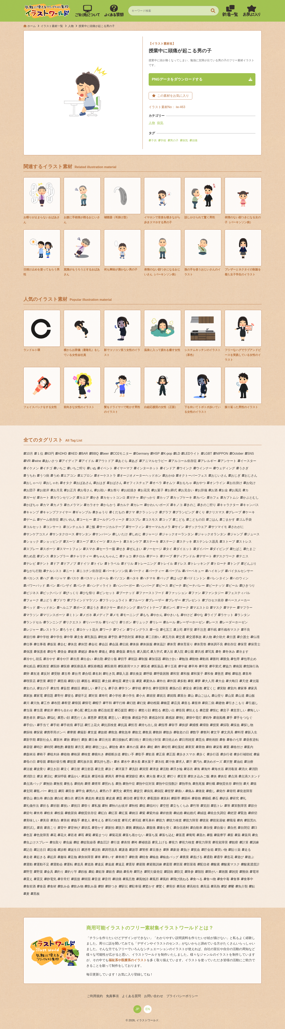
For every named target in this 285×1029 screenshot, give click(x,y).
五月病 (170, 637)
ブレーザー (156, 600)
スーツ (70, 541)
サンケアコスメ (37, 534)
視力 (174, 842)
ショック (32, 541)
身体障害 (87, 857)
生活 (54, 791)
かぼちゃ (32, 505)
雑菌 (224, 871)
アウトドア (106, 461)
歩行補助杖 (244, 754)
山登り (219, 695)
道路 (90, 864)
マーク (184, 607)
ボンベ (170, 607)
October (238, 453)
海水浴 (219, 769)
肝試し (31, 827)
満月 (111, 776)
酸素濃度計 (252, 864)
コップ (166, 519)
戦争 (209, 717)
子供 (154, 140)
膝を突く (166, 827)
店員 (177, 703)
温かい (75, 776)
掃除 (205, 725)
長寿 (129, 871)
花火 (63, 835)
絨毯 (203, 813)
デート (154, 556)
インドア (169, 468)
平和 (109, 703)
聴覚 (205, 820)
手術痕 (68, 725)
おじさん (251, 475)
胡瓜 (87, 827)
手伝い (31, 725)
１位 (40, 453)
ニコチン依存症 (90, 571)
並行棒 (31, 637)
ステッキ (185, 541)
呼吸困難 (162, 673)
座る (187, 703)
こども (180, 519)
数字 (196, 732)
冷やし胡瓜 (34, 659)
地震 (118, 681)
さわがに (237, 527)
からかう (109, 505)
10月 (29, 453)
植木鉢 (55, 754)
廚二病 (209, 703)
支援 (94, 732)
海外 (207, 769)
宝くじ (211, 688)
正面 (172, 754)
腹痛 (152, 827)
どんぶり (250, 563)
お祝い (101, 490)
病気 (160, 123)
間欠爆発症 (155, 871)
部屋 (179, 864)
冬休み (230, 651)
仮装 (53, 644)
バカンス (32, 578)
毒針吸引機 (58, 761)
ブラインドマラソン (84, 600)
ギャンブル (83, 512)
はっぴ (178, 578)
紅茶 (114, 813)
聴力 (162, 820)
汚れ (199, 761)
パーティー (156, 571)
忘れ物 (92, 710)
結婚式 (191, 813)
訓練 (255, 842)
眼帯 (177, 798)
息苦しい (239, 710)
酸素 (217, 864)
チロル (140, 556)
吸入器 (124, 673)
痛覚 (201, 791)
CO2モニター (122, 453)
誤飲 (97, 849)
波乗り (41, 769)
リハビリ (112, 622)
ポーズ (81, 607)
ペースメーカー (239, 600)
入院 (180, 651)
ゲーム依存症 (49, 519)
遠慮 (111, 864)
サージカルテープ (112, 527)
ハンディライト (101, 585)
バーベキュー (194, 571)
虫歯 (69, 842)
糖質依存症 (89, 813)
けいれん (69, 519)
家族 (29, 695)
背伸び (75, 827)
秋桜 (135, 805)
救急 (114, 732)
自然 (233, 827)
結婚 (179, 813)
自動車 (197, 827)
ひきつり (248, 585)
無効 (49, 783)
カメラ (58, 505)
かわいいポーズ (158, 505)
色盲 (29, 835)
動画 (205, 659)
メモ (116, 615)
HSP (156, 453)
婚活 (77, 688)
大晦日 (233, 681)
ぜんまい (135, 549)
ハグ (46, 578)
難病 (245, 871)
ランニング (54, 622)
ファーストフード (151, 593)
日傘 (94, 739)
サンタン (85, 534)
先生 (132, 651)
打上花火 (93, 725)
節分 (254, 805)
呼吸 (149, 673)
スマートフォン (71, 549)
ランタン (243, 615)
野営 (29, 871)
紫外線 (154, 813)
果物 (201, 747)
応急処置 (107, 710)
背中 (63, 827)
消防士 (31, 776)
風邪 (155, 879)
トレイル (166, 563)
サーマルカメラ (159, 527)
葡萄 (192, 835)
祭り (87, 805)
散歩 (169, 732)
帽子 (98, 703)
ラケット (227, 615)
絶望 (233, 813)
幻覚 (143, 703)
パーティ (138, 571)
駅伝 (124, 886)
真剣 (167, 798)
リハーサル (94, 622)
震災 (40, 879)
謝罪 (135, 849)
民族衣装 (86, 761)
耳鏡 (138, 820)
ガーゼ (31, 497)
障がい (213, 871)
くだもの (118, 512)
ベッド (31, 607)
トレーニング (146, 563)
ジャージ (151, 534)
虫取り (57, 842)
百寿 (81, 798)
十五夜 (172, 666)
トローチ (220, 563)
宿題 (50, 695)
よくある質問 (131, 996)
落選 (182, 835)
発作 (222, 791)
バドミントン (196, 578)
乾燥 (104, 637)
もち (146, 615)
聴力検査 (175, 820)
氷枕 (161, 761)
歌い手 (129, 754)
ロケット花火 (88, 629)
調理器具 (111, 849)
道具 (80, 864)
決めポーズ (214, 761)
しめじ (136, 534)
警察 (145, 849)
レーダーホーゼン (235, 622)
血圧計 (105, 842)
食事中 (248, 879)
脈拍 (111, 827)
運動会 (58, 864)
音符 (108, 879)
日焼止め (171, 739)
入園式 (144, 651)
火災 (163, 776)
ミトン (74, 615)
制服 (144, 659)
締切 (254, 813)
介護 (232, 637)
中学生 (58, 637)
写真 (211, 651)
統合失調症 (218, 813)
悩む (53, 717)
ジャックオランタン (212, 534)
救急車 (126, 732)
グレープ (235, 512)
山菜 (231, 695)
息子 (226, 710)
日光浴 (106, 739)
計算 (245, 842)
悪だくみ (80, 717)
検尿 (77, 754)
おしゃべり (34, 483)
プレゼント (193, 600)
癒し (212, 791)
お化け (251, 483)
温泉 (87, 776)
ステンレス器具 (207, 541)
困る (87, 681)
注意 (101, 769)
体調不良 (216, 644)
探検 (29, 732)
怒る (158, 710)
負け (186, 849)
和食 (210, 673)
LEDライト (192, 453)
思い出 (170, 710)
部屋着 (191, 864)
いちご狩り (78, 468)
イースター (248, 461)
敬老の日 (182, 732)
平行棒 (120, 703)
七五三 (167, 629)
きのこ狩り (208, 505)
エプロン (86, 475)
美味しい (32, 820)
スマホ (90, 549)
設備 (53, 849)
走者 (29, 857)
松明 (167, 747)
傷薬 (122, 651)
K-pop (168, 453)
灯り (173, 776)
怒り (134, 710)
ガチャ (134, 497)
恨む (216, 710)
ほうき (94, 607)
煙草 (97, 783)
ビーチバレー (195, 585)
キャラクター (229, 505)
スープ (84, 541)
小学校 (116, 695)
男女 (119, 791)
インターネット (148, 468)
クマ (132, 512)
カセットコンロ (114, 497)
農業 (186, 857)
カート (44, 497)
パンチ (81, 585)
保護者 (41, 651)
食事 (236, 879)
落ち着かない (134, 835)
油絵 (240, 761)
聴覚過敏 (219, 820)
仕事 (29, 644)
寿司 (105, 695)
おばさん (116, 483)
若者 (74, 835)
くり (201, 512)
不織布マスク (230, 629)
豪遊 (176, 849)
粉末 (50, 813)
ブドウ (61, 600)
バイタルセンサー (240, 571)
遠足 (121, 864)
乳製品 (92, 637)
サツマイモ (219, 527)
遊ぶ (251, 857)
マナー (231, 607)
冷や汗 (64, 659)
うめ (56, 475)
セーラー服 (107, 549)
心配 (80, 710)
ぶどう (47, 600)
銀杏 (112, 871)
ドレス (182, 563)
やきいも (173, 615)
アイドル (88, 461)
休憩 (84, 644)
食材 (53, 886)
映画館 (213, 739)
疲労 (140, 791)
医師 (56, 666)
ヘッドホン (48, 607)
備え (105, 651)
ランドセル (34, 622)
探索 (40, 732)
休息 (74, 644)
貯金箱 (209, 849)
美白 (56, 820)
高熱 (217, 886)
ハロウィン (240, 578)
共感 (201, 651)
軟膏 (135, 857)
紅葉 (124, 813)
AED (74, 453)
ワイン (120, 629)
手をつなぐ (244, 717)
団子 (53, 681)
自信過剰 (182, 827)
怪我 (182, 710)
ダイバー (202, 549)
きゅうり (101, 512)
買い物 (222, 849)
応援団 (122, 710)
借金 (63, 651)
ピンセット (107, 593)
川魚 (36, 703)
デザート (205, 556)
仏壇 (256, 637)
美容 (46, 820)
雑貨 (235, 871)
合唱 (88, 673)
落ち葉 (153, 835)
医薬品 (159, 666)
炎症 (224, 776)
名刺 (98, 673)
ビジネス (32, 593)
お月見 (58, 490)
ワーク (107, 629)
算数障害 (240, 805)
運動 (29, 864)
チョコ (127, 556)
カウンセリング (64, 497)
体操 (136, 644)
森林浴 (31, 754)
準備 (121, 776)
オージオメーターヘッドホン (140, 475)
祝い (67, 805)
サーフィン (136, 527)
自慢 (209, 827)
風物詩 (143, 879)
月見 (81, 747)
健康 (74, 651)
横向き (99, 754)
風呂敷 (130, 879)
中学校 (44, 637)
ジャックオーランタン (178, 534)
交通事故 (195, 637)
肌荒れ (251, 820)
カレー (138, 505)
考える (99, 820)
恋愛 (205, 710)
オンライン (217, 483)
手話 (80, 725)
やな (200, 615)
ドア (56, 563)
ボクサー (109, 607)
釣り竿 (72, 871)
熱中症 (130, 783)
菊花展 (116, 835)
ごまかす (228, 519)
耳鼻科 (150, 820)
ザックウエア (197, 527)
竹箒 (196, 805)
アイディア (70, 461)
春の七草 (235, 739)
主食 (80, 637)
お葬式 (172, 490)
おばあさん (84, 483)
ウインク (185, 468)
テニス (243, 556)
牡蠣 (212, 783)
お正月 (71, 490)
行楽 (117, 842)
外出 (163, 681)
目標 (129, 798)
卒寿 (194, 666)
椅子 (43, 754)
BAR (84, 453)
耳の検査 (114, 820)
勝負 (226, 659)
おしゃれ (52, 483)
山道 (241, 695)
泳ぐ (111, 769)
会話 (105, 644)
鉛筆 (101, 871)
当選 (40, 710)
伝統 (125, 644)
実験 (223, 688)
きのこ (191, 505)
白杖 (60, 798)
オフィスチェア (137, 483)
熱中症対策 (147, 783)
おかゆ (170, 475)
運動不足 (43, 864)
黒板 (36, 893)
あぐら (123, 461)
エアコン (70, 475)
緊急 (244, 813)
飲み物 (78, 886)
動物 (195, 659)
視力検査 (188, 842)
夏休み (151, 681)
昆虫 (201, 739)
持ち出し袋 (149, 725)
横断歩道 (114, 754)
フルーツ (138, 600)
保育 (244, 644)
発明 (232, 791)
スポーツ (49, 549)
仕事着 (41, 644)
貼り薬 (236, 849)
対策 (94, 695)
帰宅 (88, 703)
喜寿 (248, 673)
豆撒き (157, 849)
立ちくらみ (181, 805)
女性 (56, 688)
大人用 (209, 681)
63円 (50, 453)
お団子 (31, 490)
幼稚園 (155, 703)
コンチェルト (75, 527)
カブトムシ (231, 497)
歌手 (141, 754)
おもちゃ (185, 483)
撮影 (83, 732)
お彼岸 (44, 490)
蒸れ (202, 835)
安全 (189, 688)
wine (38, 461)
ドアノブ (70, 563)
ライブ (212, 615)
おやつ (201, 483)
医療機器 (97, 666)
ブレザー (174, 600)
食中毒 (224, 879)
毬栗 (73, 761)
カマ (46, 505)
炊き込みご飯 (200, 776)
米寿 (40, 813)
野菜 (40, 871)
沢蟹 (229, 761)
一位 (155, 629)
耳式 (128, 820)
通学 (220, 857)
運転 (70, 864)
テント (44, 563)
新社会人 (46, 739)
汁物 (171, 761)
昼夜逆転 (252, 739)
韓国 (87, 879)
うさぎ (243, 468)
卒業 (205, 666)
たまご (251, 549)
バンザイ (66, 585)
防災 (180, 871)
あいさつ (51, 461)
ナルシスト (54, 571)
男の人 (93, 791)
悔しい (255, 710)
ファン (196, 593)
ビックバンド (52, 593)
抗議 (124, 725)
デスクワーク (225, 556)
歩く (202, 754)
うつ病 (44, 475)
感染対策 (158, 717)
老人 (87, 820)
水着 (137, 761)
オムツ (170, 483)
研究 (236, 798)
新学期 (31, 739)
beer (106, 453)
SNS (250, 453)
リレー (157, 622)
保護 (29, 651)
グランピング (184, 512)
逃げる (197, 857)
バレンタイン (219, 578)
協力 (228, 666)
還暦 (169, 864)
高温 (206, 886)
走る (248, 849)
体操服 (147, 644)
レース (213, 622)
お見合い (187, 490)
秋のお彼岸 (120, 805)
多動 (183, 681)
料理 (240, 732)
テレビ (31, 563)
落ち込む (168, 835)
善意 (221, 673)
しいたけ (121, 534)
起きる (41, 857)
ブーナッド (127, 593)
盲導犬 (141, 798)
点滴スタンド (250, 776)
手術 (56, 725)
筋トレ (218, 805)
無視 (59, 783)
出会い (88, 659)
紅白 (104, 813)
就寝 (152, 695)
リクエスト (74, 622)
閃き (140, 871)
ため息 (31, 556)
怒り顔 (146, 710)
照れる (109, 783)
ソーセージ (154, 549)
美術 (67, 820)
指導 (164, 725)
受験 (57, 673)
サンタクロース (63, 534)
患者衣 (31, 717)
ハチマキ (149, 578)
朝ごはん (101, 747)
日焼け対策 (153, 739)
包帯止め (250, 659)
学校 (163, 140)
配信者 (205, 864)
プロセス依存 (214, 600)
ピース (163, 585)
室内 (233, 688)
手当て (44, 725)
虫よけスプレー (37, 842)
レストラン (51, 629)
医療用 (112, 666)
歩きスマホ (187, 754)
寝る (70, 695)
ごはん (213, 519)
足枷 (74, 857)
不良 (247, 629)
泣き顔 (55, 769)
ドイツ (85, 563)
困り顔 (75, 681)
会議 (115, 644)
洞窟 (145, 769)
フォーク (32, 600)
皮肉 (91, 798)
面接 (77, 879)
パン (52, 585)
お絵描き (130, 490)
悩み (43, 717)
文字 (217, 732)
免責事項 (112, 996)
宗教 (199, 688)
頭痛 (194, 140)
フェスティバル (239, 593)
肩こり (51, 827)
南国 (239, 666)
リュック (142, 622)
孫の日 (177, 688)
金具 (50, 871)
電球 (255, 871)
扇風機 (220, 717)
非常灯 (65, 879)
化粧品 (31, 666)
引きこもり (237, 703)
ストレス (245, 541)
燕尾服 (200, 783)
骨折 (172, 886)
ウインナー (204, 468)
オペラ (157, 483)
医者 (147, 666)
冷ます (243, 651)
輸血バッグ (171, 857)
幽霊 (167, 703)
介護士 (244, 637)
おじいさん (219, 475)
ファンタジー (214, 593)
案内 (250, 747)
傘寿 (94, 651)
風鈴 (166, 879)
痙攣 (171, 791)
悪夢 (94, 717)
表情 (127, 842)
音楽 (97, 879)
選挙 (132, 864)
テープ (167, 556)
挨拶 (185, 725)
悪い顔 (65, 717)
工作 (47, 703)
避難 (142, 864)
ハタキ (134, 578)
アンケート (228, 461)
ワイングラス (138, 629)
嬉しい (89, 688)
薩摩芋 (221, 835)
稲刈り (154, 805)
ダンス (44, 556)
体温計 (161, 644)
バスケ (74, 578)
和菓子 (198, 673)
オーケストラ (106, 475)
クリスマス (217, 512)
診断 (63, 849)
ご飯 (92, 527)
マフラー (246, 607)
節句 (29, 813)
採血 (236, 725)
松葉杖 (179, 747)
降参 (190, 871)
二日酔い (154, 637)
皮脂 (101, 798)
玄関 (29, 791)
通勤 (209, 857)
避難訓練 (155, 864)
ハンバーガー (125, 585)
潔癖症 (133, 776)
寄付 (60, 695)
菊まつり (101, 835)
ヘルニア (66, 607)
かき (96, 497)
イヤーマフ (125, 468)
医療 (67, 666)
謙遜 (124, 849)
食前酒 (31, 886)
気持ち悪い (105, 761)
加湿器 (156, 659)
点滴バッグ (34, 783)
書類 (70, 747)
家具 (254, 688)
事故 (141, 637)
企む (63, 644)
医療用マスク (130, 666)
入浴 (170, 651)
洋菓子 (123, 769)
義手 (77, 820)
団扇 (63, 681)
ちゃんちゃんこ (107, 556)
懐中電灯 (195, 717)
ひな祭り (89, 593)
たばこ (237, 549)
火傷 (152, 776)
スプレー (32, 549)
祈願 (56, 805)
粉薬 (60, 813)
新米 (59, 739)
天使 (245, 681)
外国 (173, 681)
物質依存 (225, 783)
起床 (53, 857)
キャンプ (32, 512)
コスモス (151, 519)
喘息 (238, 673)
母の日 (31, 761)
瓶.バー (42, 791)
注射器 (89, 769)
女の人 (31, 688)
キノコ (178, 505)
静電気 (51, 879)
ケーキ (250, 512)
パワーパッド (35, 585)
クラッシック (148, 512)
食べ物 (211, 879)
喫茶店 (31, 681)
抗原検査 (110, 725)
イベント (106, 468)
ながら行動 (34, 571)
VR (28, 461)
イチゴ (47, 468)
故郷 (104, 732)
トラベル (113, 563)
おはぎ (101, 483)
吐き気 (110, 673)
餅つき (112, 886)
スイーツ (99, 541)
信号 (53, 651)
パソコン (119, 578)
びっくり (72, 593)
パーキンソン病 (117, 571)
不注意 (201, 629)
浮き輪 (178, 769)
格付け (238, 747)
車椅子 (123, 857)
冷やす (51, 659)
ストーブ (228, 541)
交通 (182, 637)
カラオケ (93, 505)
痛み (191, 791)
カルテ (124, 505)
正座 (162, 754)
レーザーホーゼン (192, 622)
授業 (216, 725)
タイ (169, 549)
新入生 (252, 732)
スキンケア (134, 541)
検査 (87, 754)
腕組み (140, 827)
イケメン (32, 468)
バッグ (164, 578)
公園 (190, 651)
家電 (40, 695)
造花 (230, 857)
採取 (226, 725)
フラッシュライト (115, 600)
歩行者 (228, 754)
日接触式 (121, 739)
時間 (50, 747)
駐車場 (136, 886)
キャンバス (251, 505)
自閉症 (245, 827)
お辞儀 (202, 490)
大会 (221, 681)
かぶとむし (251, 497)
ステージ (169, 541)
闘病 (170, 871)
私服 (97, 805)
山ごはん (204, 695)
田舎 (71, 791)
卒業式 (216, 666)
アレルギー (209, 461)
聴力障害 (192, 820)
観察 (235, 842)
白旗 (50, 798)
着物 (197, 798)
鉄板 (84, 871)
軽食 (145, 857)
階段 (201, 871)
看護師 (155, 798)
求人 (182, 761)
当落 (29, 710)
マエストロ (201, 607)
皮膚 (112, 798)
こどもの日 (197, 519)
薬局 (248, 835)
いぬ (93, 468)
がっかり (149, 497)
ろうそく (69, 629)
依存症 (232, 644)
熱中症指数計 (168, 783)
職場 (232, 820)
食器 (43, 886)
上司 (179, 629)
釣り (60, 871)
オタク (67, 483)
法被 (29, 769)
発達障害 (246, 791)
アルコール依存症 (184, 461)
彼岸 (50, 710)
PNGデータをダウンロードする (177, 79)
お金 (224, 490)
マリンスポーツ (54, 615)
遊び (240, 857)
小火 (142, 695)
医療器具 (80, 666)
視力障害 (204, 842)
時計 (40, 747)
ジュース (253, 534)
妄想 (67, 688)
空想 (166, 805)
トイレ (98, 563)
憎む (182, 717)
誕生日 (75, 849)
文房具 (228, 732)
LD (178, 453)
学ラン (126, 688)
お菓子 (159, 490)
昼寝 (29, 747)
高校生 (194, 886)
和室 (176, 673)
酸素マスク (232, 864)
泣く (67, 769)
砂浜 (225, 798)
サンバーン (103, 534)
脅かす (99, 827)
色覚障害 (43, 835)
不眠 (213, 629)
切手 (124, 659)
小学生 (130, 695)
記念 (29, 849)
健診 (84, 651)
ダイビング (221, 549)
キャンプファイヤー (57, 512)
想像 (128, 717)
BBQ (95, 453)
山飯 (251, 695)
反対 (47, 673)
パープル (174, 571)
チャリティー (82, 556)
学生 (148, 688)
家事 (244, 688)
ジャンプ (236, 534)
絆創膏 (167, 813)
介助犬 (220, 637)
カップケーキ (182, 497)
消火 (244, 769)
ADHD (62, 453)
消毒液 (232, 769)
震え (29, 879)
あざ (135, 461)
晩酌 (60, 747)
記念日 (41, 849)
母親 (43, 761)
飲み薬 (92, 886)
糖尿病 (72, 813)
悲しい (116, 717)
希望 (67, 703)
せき (122, 549)
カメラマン (75, 505)
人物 (152, 123)
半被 (184, 666)
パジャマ (59, 578)
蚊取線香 (89, 842)
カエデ (84, 497)
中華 (70, 637)
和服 (186, 673)
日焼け (136, 739)
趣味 (63, 857)
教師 (159, 732)
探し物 (248, 725)
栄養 (219, 747)
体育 (173, 644)
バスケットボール (96, 578)
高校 (182, 886)
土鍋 (108, 681)
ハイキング (216, 571)
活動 (166, 769)
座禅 (197, 703)
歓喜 (151, 754)
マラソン (32, 615)
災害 (183, 776)
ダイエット (184, 549)
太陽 (255, 681)
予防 (114, 637)
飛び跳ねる (181, 879)
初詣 (134, 659)
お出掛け (235, 483)
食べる (197, 879)
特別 (239, 783)
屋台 (183, 695)
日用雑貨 (188, 739)
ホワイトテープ (151, 607)
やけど (188, 615)
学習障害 (162, 688)
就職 (173, 695)
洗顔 (135, 769)
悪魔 (104, 717)
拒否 (134, 725)
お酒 (214, 490)
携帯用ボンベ (56, 732)
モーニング (131, 615)
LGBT (208, 453)
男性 (129, 791)
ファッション (177, 593)
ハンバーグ (147, 585)
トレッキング (200, 563)
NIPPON (222, 453)
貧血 (197, 849)
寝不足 (82, 695)
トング (235, 563)
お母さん (86, 490)
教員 (148, 732)
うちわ (31, 475)
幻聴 (132, 703)
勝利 (216, 659)
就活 (163, 695)
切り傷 (112, 659)
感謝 (171, 717)
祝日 (77, 805)
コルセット (34, 527)
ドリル (128, 563)
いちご (61, 468)
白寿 (40, 798)
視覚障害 (221, 842)
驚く (162, 886)
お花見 (145, 490)
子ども (102, 688)
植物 (67, 754)
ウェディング (225, 468)
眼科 (187, 798)
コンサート (54, 527)
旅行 (77, 739)
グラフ (166, 512)
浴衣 (190, 769)
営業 (43, 681)
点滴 (234, 776)
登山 (29, 798)
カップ (164, 497)
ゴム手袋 (245, 519)
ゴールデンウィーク (110, 519)
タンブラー (61, 556)
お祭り (115, 490)
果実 (191, 747)
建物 (221, 703)
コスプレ (135, 519)
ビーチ (177, 585)
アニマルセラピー (154, 461)
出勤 (100, 659)
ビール (233, 585)
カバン (201, 497)
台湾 (78, 673)
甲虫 (82, 791)
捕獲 (195, 725)
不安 (190, 629)
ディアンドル (185, 556)
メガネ (87, 615)
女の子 (44, 688)
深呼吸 (62, 776)
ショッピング (52, 541)
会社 (94, 644)
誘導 (87, 849)
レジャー (32, 629)
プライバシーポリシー (182, 996)
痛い (181, 791)
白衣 (70, 798)
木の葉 (134, 747)
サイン (179, 527)
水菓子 (149, 761)
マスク (217, 607)
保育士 (255, 644)
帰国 (78, 703)
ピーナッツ (217, 585)
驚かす (150, 886)
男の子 (174, 140)
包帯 (236, 659)
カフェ (214, 497)
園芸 (97, 681)
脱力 (121, 827)
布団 (57, 703)
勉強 (185, 659)
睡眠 (208, 798)
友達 (36, 673)
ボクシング (128, 607)
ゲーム (31, 519)
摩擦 (73, 732)
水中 (127, 761)
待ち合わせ (65, 710)
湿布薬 (99, 776)
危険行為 (252, 666)
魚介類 (243, 886)
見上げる (161, 842)
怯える (193, 710)
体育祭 (201, 644)
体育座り (186, 644)
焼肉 (80, 783)
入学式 (158, 651)
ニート (70, 571)
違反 (101, 864)
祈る (46, 805)
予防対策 (127, 637)
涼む (50, 776)
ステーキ (152, 541)
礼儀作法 (32, 805)
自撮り (221, 827)
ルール (170, 622)
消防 (255, 769)
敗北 (138, 732)
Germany (142, 453)
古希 (67, 673)
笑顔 (206, 805)
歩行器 (214, 754)
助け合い (171, 659)
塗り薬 (130, 681)
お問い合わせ (153, 996)
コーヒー (85, 519)
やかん (158, 615)
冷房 (76, 659)
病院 (160, 791)
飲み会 (65, 886)
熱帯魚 (186, 783)
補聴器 (146, 842)
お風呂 (236, 490)
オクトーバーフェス (193, 475)
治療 (250, 761)
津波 (155, 769)
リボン (127, 622)
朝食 (115, 747)
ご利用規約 (95, 996)
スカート (116, 541)
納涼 (135, 813)
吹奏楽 (137, 673)
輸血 (155, 857)
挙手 (174, 725)
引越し (253, 703)
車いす (109, 857)
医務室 (44, 666)
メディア (102, 615)
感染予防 (141, 717)
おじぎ (236, 475)
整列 (206, 732)
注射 (77, 769)
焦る (70, 783)
